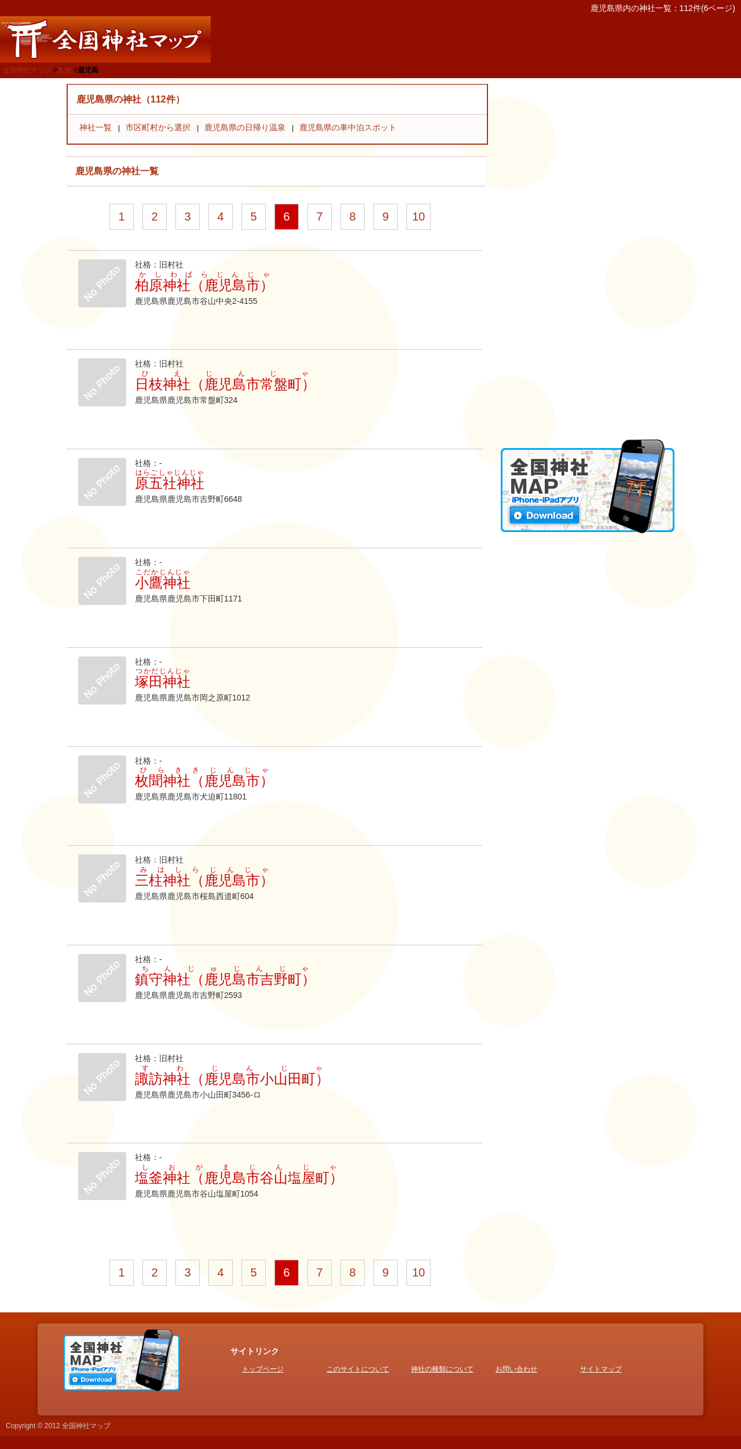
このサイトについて (358, 1369)
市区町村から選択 (158, 127)
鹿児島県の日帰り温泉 (244, 127)
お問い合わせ (516, 1369)
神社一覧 (95, 127)
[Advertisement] (587, 257)
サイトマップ (601, 1369)
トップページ (263, 1369)
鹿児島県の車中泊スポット (348, 127)
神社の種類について (442, 1369)
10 (418, 216)
